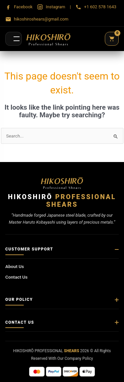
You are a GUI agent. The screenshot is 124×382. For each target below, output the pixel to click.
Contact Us (16, 277)
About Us (14, 266)
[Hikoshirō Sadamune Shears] (48, 38)
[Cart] (112, 39)
